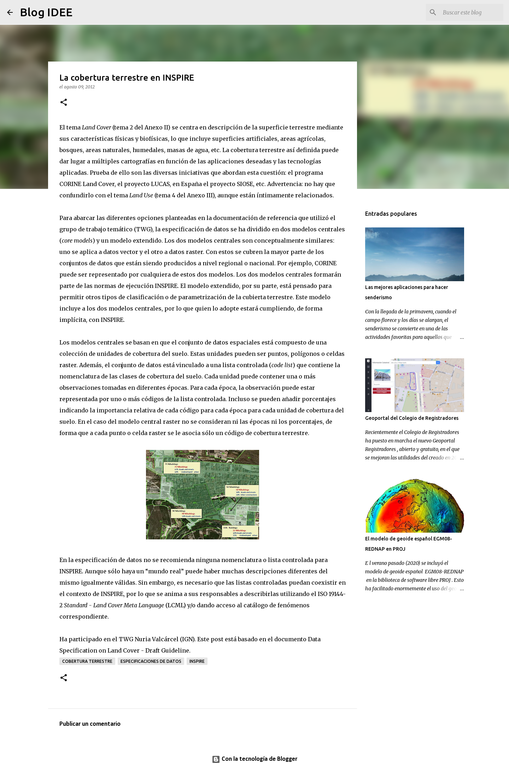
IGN (187, 639)
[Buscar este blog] (466, 12)
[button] (63, 103)
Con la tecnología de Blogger (254, 759)
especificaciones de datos (151, 661)
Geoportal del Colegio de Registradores (411, 418)
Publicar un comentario (90, 724)
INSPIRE (197, 661)
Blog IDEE (46, 12)
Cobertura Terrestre (87, 661)
